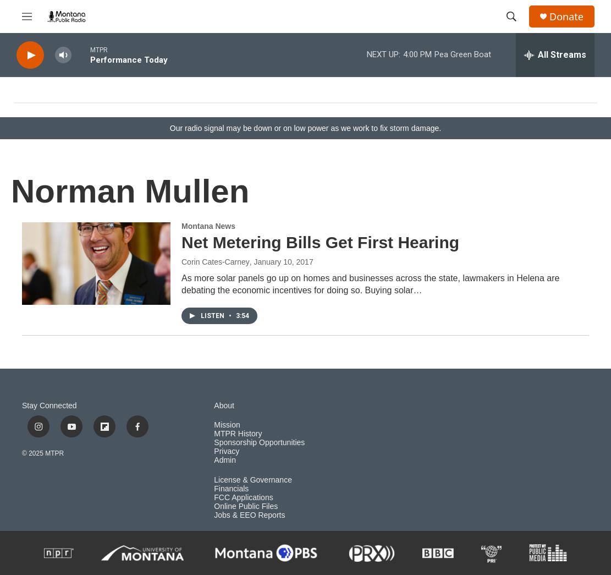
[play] (30, 55)
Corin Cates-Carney (215, 262)
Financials (231, 489)
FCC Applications (243, 498)
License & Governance (253, 480)
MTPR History (238, 434)
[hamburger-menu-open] (26, 17)
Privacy (226, 451)
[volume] (63, 55)
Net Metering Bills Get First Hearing (320, 242)
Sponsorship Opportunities (259, 443)
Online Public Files (246, 506)
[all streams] (555, 55)
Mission (227, 425)
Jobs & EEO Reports (249, 515)
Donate (566, 17)
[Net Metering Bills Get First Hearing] (96, 263)
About (224, 406)
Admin (225, 460)
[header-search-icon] (511, 16)
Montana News (208, 226)
